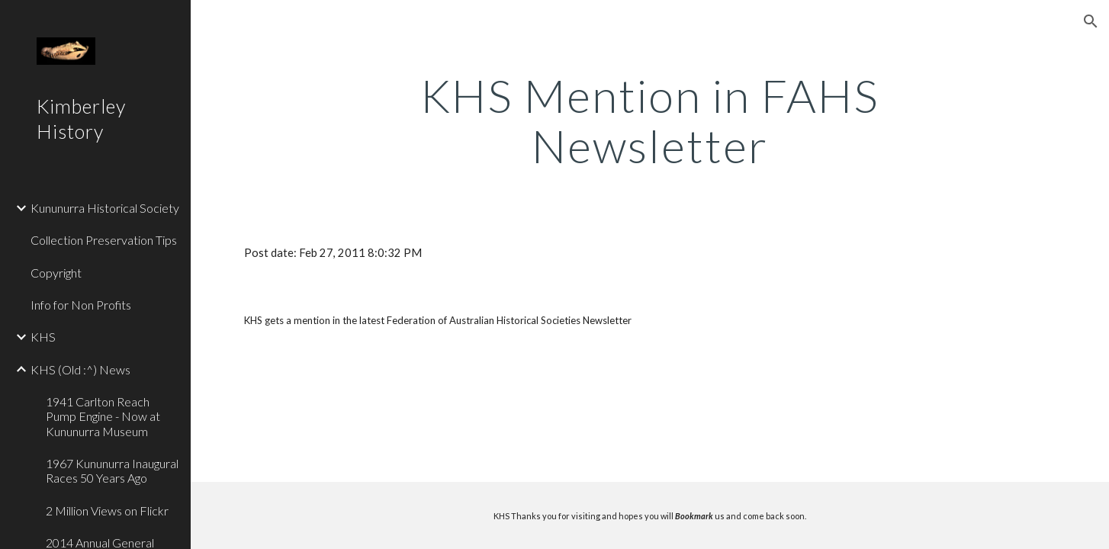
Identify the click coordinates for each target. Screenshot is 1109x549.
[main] (650, 120)
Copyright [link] (56, 272)
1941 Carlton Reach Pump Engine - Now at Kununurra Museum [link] (103, 416)
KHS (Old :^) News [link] (80, 369)
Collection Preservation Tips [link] (104, 240)
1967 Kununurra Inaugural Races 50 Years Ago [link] (112, 470)
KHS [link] (43, 336)
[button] (1090, 21)
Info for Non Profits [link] (81, 304)
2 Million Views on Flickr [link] (107, 510)
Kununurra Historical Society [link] (105, 208)
